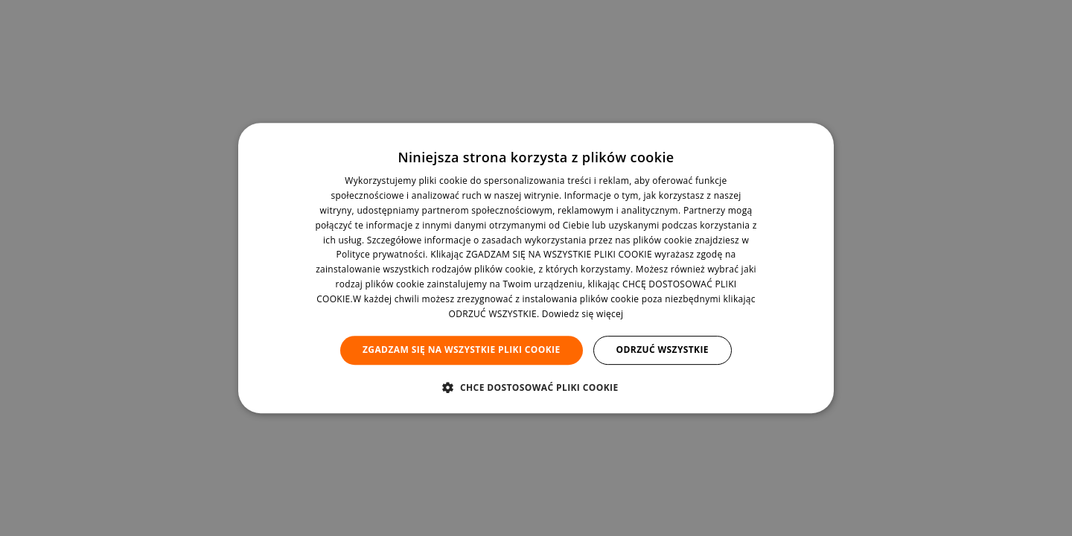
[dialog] (536, 268)
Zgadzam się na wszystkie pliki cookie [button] (462, 349)
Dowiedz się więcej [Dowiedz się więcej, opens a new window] (583, 313)
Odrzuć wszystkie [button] (662, 349)
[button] (535, 387)
